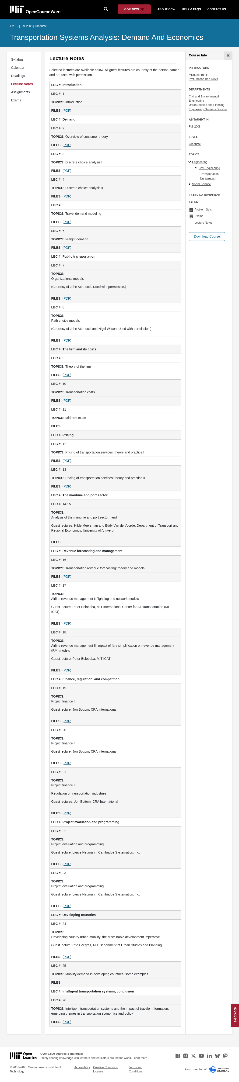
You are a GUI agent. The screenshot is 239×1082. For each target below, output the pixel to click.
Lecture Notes (22, 84)
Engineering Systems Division (208, 109)
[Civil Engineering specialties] (197, 168)
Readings (18, 76)
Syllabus (17, 59)
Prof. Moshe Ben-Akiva (203, 79)
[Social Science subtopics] (190, 184)
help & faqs (191, 9)
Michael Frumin (198, 74)
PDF (66, 110)
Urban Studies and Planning (207, 105)
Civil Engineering (209, 168)
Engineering (199, 162)
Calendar (18, 67)
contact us (216, 9)
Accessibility (82, 1067)
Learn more (140, 1058)
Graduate (195, 144)
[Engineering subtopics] (190, 162)
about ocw (166, 9)
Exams (16, 100)
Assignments (20, 92)
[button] (207, 236)
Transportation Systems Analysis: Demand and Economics (106, 37)
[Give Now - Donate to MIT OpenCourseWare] (134, 9)
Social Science (201, 184)
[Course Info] (228, 56)
